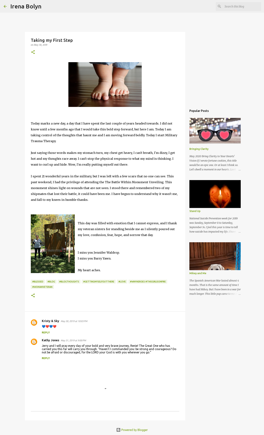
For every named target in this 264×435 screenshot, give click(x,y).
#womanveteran (42, 287)
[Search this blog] (242, 6)
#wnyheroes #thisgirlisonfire (148, 281)
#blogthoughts (69, 281)
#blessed (37, 281)
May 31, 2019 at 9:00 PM (73, 340)
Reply (46, 332)
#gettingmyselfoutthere (98, 281)
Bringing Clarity (198, 148)
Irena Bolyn (25, 6)
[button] (33, 52)
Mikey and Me (197, 273)
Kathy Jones (50, 340)
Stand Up (194, 211)
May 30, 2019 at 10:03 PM (74, 321)
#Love (122, 281)
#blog (51, 281)
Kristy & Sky (50, 321)
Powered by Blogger (132, 430)
